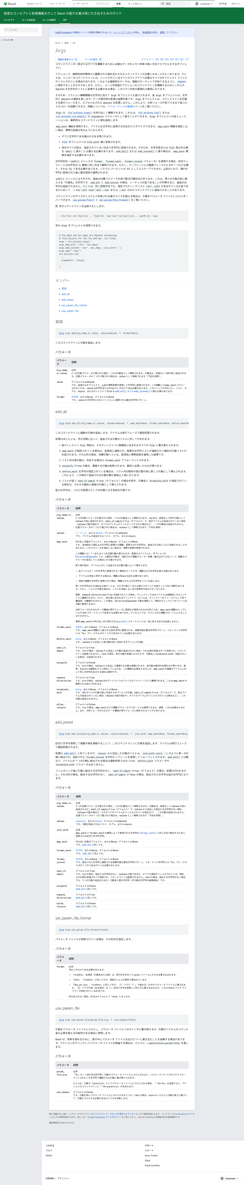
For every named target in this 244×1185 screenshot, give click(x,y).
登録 (162, 32)
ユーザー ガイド (80, 3)
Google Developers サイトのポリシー (104, 1117)
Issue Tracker (151, 1155)
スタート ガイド (57, 3)
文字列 (74, 397)
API (74, 43)
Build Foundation (63, 32)
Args (61, 333)
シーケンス (80, 533)
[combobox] (175, 4)
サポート (149, 1150)
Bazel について (34, 3)
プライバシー (63, 1178)
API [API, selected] (65, 20)
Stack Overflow (152, 1165)
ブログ (49, 1150)
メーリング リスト (122, 32)
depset (99, 533)
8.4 (172, 59)
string (78, 639)
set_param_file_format (74, 305)
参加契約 (146, 32)
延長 (66, 43)
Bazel (57, 43)
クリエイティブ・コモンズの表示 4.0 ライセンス (115, 1114)
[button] (21, 40)
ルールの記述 (28, 20)
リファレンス (102, 3)
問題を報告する (67, 59)
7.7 (187, 59)
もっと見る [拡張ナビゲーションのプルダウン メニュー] (133, 3)
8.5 (167, 59)
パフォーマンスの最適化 (121, 106)
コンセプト (9, 20)
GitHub (223, 3)
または (124, 391)
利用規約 (50, 1178)
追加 (64, 288)
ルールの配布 (49, 20)
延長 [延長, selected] (118, 3)
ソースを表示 (93, 59)
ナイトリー (147, 59)
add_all (66, 294)
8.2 (182, 59)
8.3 (177, 59)
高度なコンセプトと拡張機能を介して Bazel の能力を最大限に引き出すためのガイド (63, 13)
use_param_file (70, 310)
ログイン (236, 3)
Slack (147, 1160)
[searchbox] (21, 29)
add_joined (68, 299)
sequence (80, 821)
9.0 (157, 59)
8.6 (162, 59)
